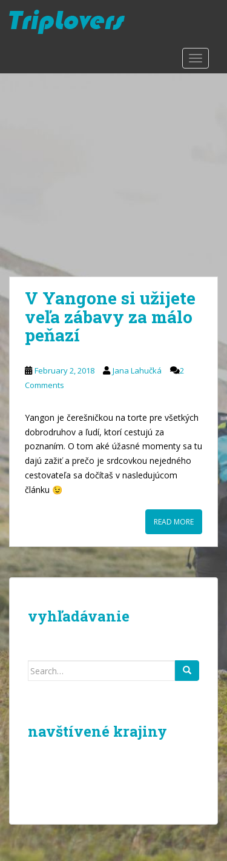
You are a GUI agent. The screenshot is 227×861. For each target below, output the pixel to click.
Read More (174, 522)
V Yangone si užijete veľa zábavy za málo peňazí (110, 317)
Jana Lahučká (137, 370)
